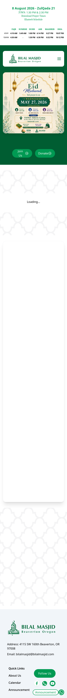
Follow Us (44, 669)
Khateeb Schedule (33, 19)
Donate (43, 156)
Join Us (20, 156)
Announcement (45, 692)
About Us (15, 671)
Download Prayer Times (33, 15)
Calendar (15, 678)
